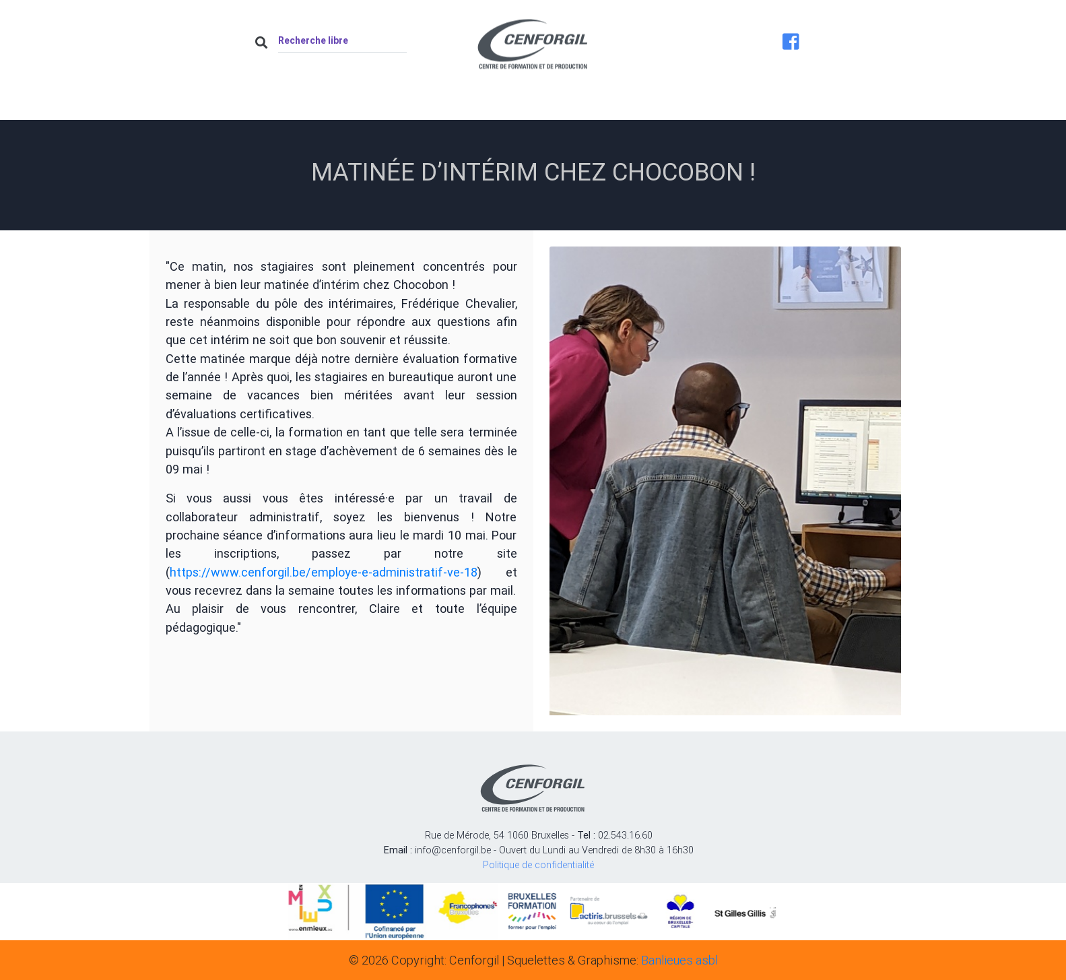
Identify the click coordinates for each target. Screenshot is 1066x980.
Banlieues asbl (679, 960)
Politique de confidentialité (538, 865)
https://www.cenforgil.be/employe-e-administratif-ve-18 (323, 572)
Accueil (296, 105)
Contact (766, 105)
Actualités (477, 105)
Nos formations (591, 105)
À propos (381, 105)
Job (687, 105)
